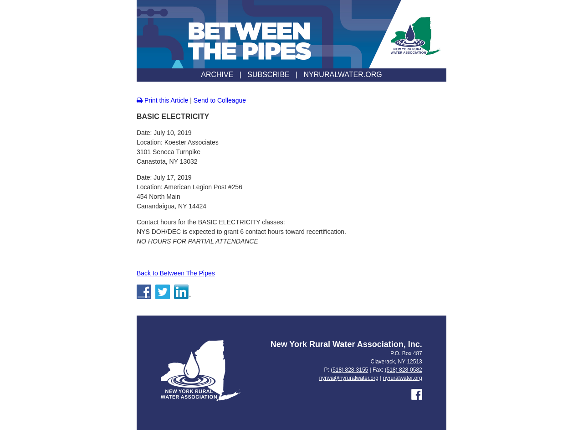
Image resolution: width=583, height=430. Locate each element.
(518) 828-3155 (349, 370)
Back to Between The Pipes (176, 273)
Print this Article (162, 100)
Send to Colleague (220, 100)
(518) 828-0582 (403, 370)
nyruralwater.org (402, 378)
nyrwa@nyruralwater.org (348, 378)
